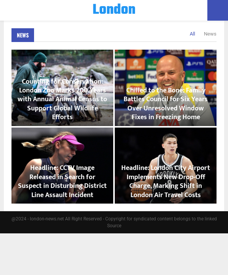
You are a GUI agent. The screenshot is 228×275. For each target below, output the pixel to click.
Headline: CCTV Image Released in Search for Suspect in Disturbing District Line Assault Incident (62, 181)
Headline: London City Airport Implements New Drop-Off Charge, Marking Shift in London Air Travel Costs (165, 181)
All (192, 34)
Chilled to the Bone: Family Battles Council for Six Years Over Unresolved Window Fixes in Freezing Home (166, 104)
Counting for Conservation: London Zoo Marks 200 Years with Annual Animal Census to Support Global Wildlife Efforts (62, 99)
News (23, 35)
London (114, 10)
